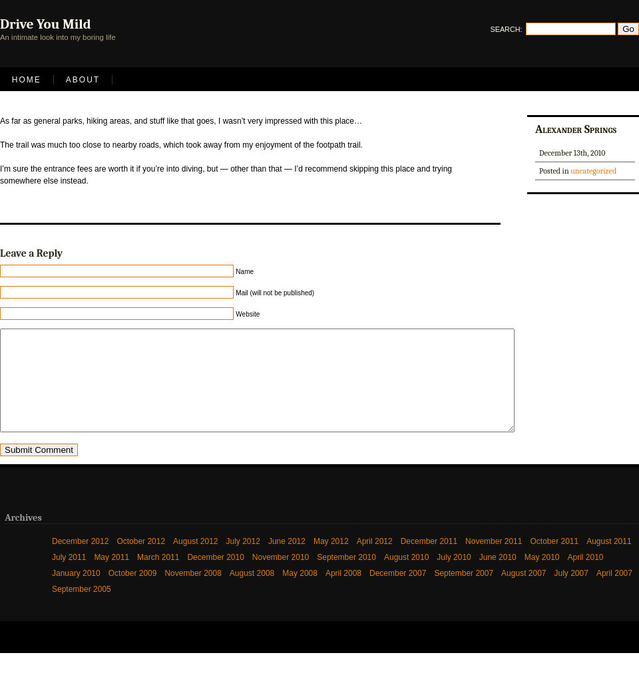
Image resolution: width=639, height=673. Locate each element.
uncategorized (593, 171)
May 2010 (542, 577)
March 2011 (158, 577)
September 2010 (346, 577)
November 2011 (493, 561)
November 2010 (280, 577)
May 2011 (111, 577)
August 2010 (406, 577)
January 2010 (76, 593)
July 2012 (243, 561)
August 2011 (608, 561)
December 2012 (80, 561)
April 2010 (586, 577)
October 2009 (132, 593)
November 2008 (192, 593)
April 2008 (343, 593)
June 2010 (498, 577)
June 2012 (287, 561)
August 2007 (523, 593)
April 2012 (375, 561)
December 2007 (397, 593)
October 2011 (554, 561)
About (83, 79)
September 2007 (463, 593)
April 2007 (614, 593)
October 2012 (140, 561)
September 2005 (81, 609)
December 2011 (429, 561)
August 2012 (195, 561)
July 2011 (69, 577)
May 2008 (300, 593)
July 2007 (571, 593)
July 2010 (454, 577)
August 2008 (252, 593)
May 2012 (331, 561)
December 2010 (215, 577)
